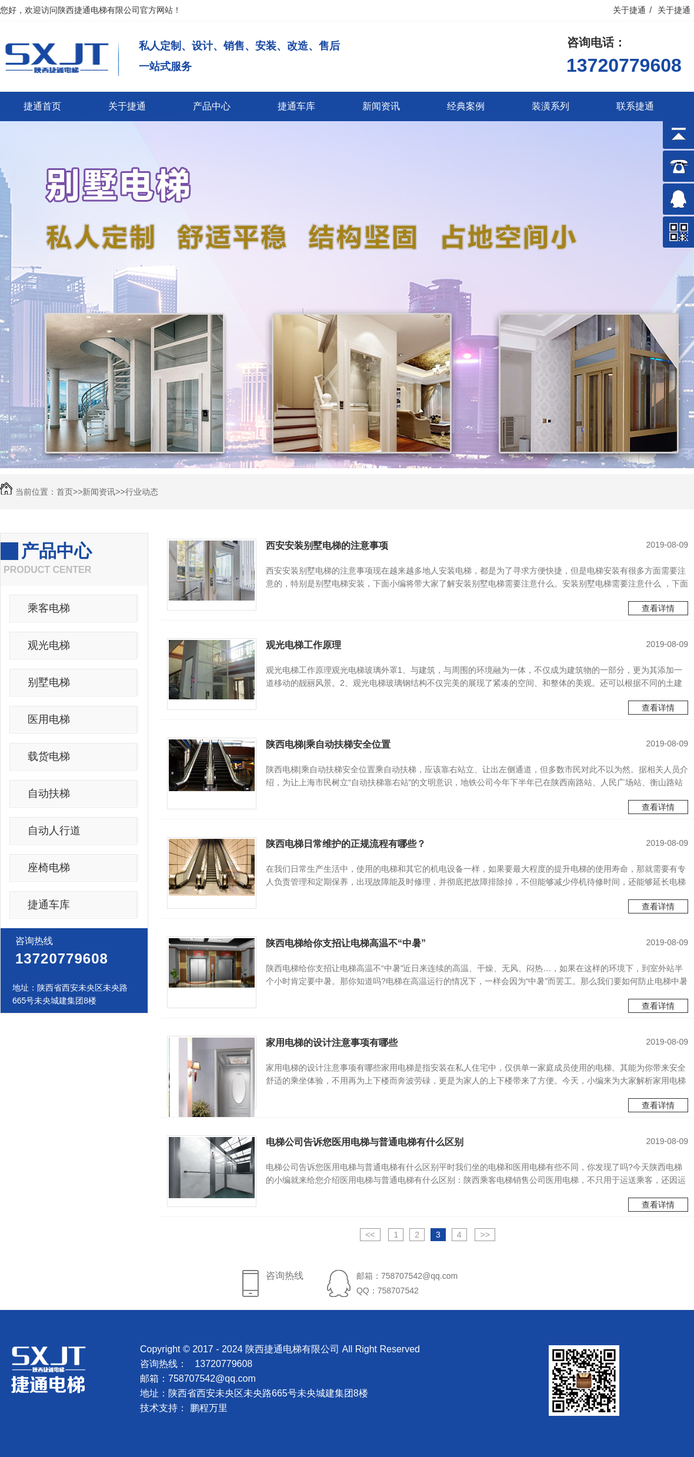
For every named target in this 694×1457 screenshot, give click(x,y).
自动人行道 (54, 830)
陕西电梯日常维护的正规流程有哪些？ (346, 844)
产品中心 (212, 106)
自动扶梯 (49, 793)
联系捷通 (635, 106)
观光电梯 (49, 645)
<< (370, 1234)
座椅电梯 (49, 867)
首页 (64, 491)
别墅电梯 (49, 682)
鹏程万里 (209, 1408)
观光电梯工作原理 (303, 645)
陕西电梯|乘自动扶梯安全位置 (328, 744)
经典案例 (466, 106)
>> (484, 1234)
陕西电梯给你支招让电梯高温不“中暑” (346, 943)
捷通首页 (42, 106)
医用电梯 (49, 719)
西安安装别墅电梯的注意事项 (327, 546)
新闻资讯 (381, 106)
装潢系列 (550, 106)
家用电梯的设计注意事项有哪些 (332, 1043)
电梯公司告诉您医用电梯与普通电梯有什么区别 (364, 1142)
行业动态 (141, 491)
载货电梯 (49, 756)
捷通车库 (296, 106)
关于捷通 (629, 10)
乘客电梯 (49, 608)
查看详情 (658, 608)
